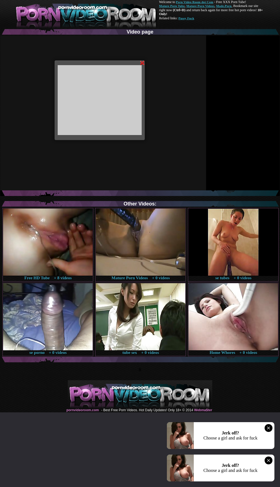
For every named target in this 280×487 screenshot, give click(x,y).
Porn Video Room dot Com (194, 2)
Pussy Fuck (186, 18)
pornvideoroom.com (82, 410)
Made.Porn (224, 6)
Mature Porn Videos (200, 6)
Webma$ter (203, 410)
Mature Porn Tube (172, 6)
